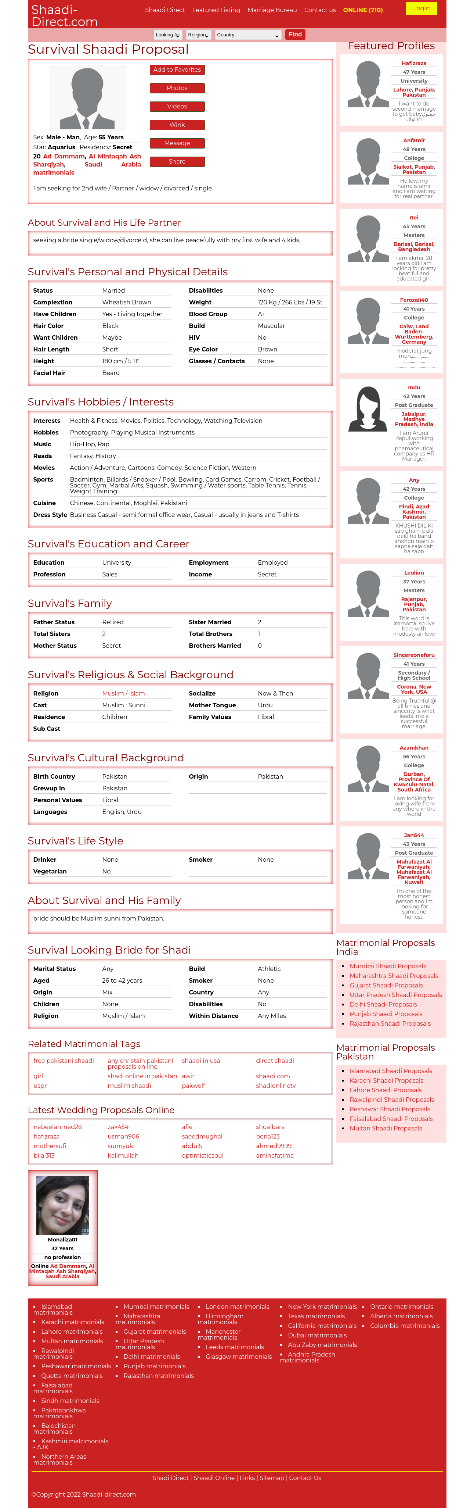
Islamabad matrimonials (53, 1309)
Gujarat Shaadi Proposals (386, 985)
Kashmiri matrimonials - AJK (70, 1444)
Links (247, 1478)
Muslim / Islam (123, 693)
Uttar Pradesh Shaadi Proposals (396, 994)
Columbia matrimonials (405, 1325)
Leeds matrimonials (235, 1347)
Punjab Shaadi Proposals (386, 1014)
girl (38, 1076)
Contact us (320, 10)
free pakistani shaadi (64, 1060)
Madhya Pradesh (410, 422)
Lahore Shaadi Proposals (386, 1090)
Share (177, 161)
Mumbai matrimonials (156, 1306)
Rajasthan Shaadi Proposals (390, 1023)
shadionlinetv (276, 1085)
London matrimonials (237, 1306)
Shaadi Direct (165, 10)
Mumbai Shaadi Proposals (388, 966)
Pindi (406, 506)
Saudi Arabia (62, 1276)
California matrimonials (322, 1325)
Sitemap (272, 1478)
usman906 (124, 1136)
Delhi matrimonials (152, 1356)
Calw (406, 326)
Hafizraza (414, 63)
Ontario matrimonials (402, 1306)
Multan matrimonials (72, 1341)
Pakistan (414, 95)
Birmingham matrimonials (221, 1319)
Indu (414, 387)
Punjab (424, 89)
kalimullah (123, 1155)
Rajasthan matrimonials (159, 1375)
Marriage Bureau (272, 10)
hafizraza (47, 1136)
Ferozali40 (414, 300)
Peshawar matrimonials (76, 1366)
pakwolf (193, 1085)
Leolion (414, 572)
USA (421, 692)
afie (187, 1126)
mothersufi (50, 1146)
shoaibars (270, 1126)
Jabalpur (413, 414)
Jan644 (414, 835)
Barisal (403, 244)
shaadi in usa (201, 1060)
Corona (406, 686)
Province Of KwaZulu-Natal (413, 782)
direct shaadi (275, 1060)
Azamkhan (414, 747)
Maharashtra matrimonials (138, 1319)
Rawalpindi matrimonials (53, 1353)
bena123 (268, 1136)
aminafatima (275, 1155)
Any (414, 480)
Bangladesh (414, 249)
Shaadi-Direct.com (65, 15)
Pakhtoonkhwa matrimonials (59, 1413)
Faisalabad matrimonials (53, 1388)
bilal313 (44, 1155)
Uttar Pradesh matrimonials (140, 1344)
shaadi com (273, 1076)
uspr (40, 1085)
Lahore (402, 89)
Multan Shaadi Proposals (386, 1128)
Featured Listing (216, 10)
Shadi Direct (171, 1478)
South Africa (414, 789)
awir (188, 1076)
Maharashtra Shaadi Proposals (394, 975)
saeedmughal (202, 1136)
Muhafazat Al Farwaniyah (414, 864)
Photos (177, 88)
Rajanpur (413, 599)
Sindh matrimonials (70, 1400)
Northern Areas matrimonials (59, 1459)
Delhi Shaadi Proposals (383, 1004)
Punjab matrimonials (155, 1366)
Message (177, 143)
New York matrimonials (322, 1306)
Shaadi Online (214, 1478)
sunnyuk (120, 1146)
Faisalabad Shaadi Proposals (391, 1118)
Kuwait (414, 882)
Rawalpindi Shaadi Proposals (392, 1099)
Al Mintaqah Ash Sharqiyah (62, 1269)
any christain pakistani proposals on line (141, 1063)
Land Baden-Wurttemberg (413, 331)
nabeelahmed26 (58, 1126)
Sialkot (402, 167)
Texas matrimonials (316, 1316)
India (426, 424)
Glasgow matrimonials (239, 1356)
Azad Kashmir (415, 509)
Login (421, 8)
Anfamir (414, 140)
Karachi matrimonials (72, 1322)
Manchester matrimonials (219, 1334)
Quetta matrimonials (72, 1375)
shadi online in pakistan (142, 1076)
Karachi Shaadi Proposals (387, 1080)
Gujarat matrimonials (155, 1331)
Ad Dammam (64, 156)
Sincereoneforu (414, 655)
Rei (414, 217)
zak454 (118, 1126)
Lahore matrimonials (72, 1331)
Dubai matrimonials (317, 1335)
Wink (177, 124)
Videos (177, 106)
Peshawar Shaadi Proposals (390, 1109)
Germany (414, 342)
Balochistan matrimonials (54, 1428)
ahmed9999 (274, 1146)
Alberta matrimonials (401, 1316)
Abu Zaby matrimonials (322, 1344)
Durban (414, 774)
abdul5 (192, 1146)
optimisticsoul (203, 1155)
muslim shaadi (129, 1085)
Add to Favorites (177, 69)
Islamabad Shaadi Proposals (391, 1071)
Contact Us (305, 1478)
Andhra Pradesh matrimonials (308, 1357)
